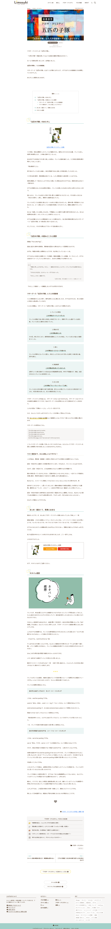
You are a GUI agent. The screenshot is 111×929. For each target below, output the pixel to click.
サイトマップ (11, 907)
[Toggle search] (95, 2)
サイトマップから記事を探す (55, 887)
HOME (55, 926)
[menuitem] (50, 2)
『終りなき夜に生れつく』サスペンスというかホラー (46, 838)
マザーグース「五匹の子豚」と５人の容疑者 (50, 102)
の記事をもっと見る (55, 872)
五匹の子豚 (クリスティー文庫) (55, 147)
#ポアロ (60, 42)
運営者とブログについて (14, 905)
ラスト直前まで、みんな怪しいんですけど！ (50, 104)
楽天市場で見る (64, 549)
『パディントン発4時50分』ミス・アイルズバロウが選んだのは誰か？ (51, 834)
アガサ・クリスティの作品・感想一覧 (73, 811)
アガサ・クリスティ (53, 42)
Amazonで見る (50, 549)
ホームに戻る (55, 882)
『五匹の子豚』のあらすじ (44, 97)
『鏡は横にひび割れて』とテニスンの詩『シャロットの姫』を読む (50, 826)
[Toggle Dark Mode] (91, 2)
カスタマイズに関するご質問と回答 (17, 912)
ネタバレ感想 (40, 110)
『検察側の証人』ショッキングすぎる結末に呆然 (45, 823)
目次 (53, 94)
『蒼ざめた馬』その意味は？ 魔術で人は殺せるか (45, 830)
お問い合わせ (11, 910)
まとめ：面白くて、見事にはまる (46, 108)
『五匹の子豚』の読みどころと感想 (46, 100)
